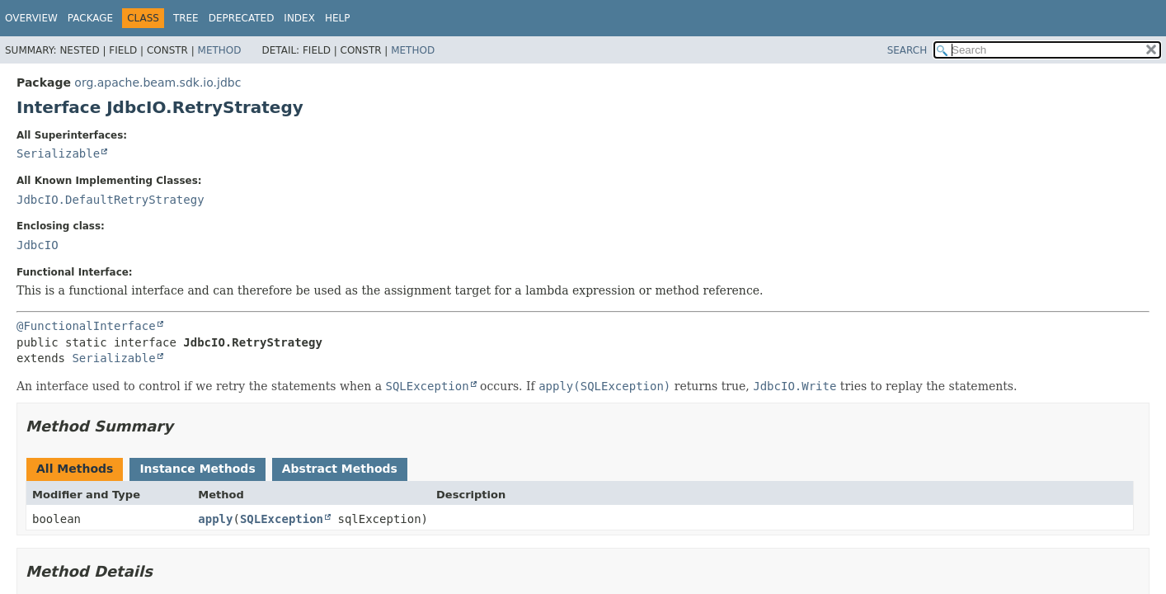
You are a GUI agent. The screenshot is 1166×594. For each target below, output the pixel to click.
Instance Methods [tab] (197, 468)
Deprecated (242, 18)
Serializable (58, 153)
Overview (31, 18)
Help (337, 18)
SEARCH (907, 50)
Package (90, 18)
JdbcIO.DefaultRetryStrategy (110, 199)
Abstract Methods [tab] (339, 468)
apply (215, 519)
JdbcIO (37, 245)
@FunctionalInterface (86, 325)
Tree (186, 18)
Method (220, 50)
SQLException (281, 519)
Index (299, 18)
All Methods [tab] (74, 468)
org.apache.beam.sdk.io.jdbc (157, 82)
